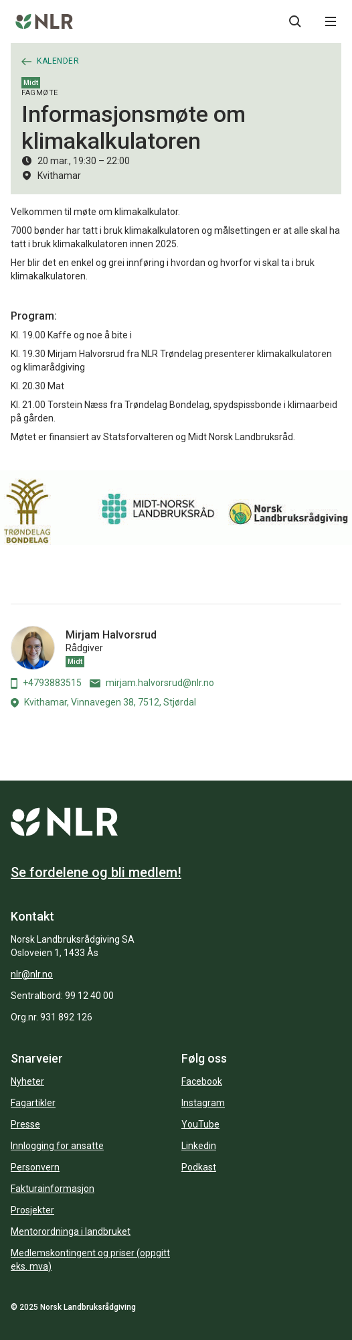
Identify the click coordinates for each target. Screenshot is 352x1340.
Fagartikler (33, 1102)
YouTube (200, 1124)
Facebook (201, 1081)
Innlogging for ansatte (57, 1145)
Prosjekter (32, 1210)
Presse (25, 1124)
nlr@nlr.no (32, 974)
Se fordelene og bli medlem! (96, 872)
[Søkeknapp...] (295, 21)
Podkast (198, 1167)
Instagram (203, 1102)
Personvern (35, 1167)
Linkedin (198, 1145)
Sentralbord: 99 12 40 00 (62, 995)
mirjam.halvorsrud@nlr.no (152, 682)
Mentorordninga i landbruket (70, 1231)
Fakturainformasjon (52, 1188)
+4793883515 (46, 683)
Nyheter (27, 1081)
